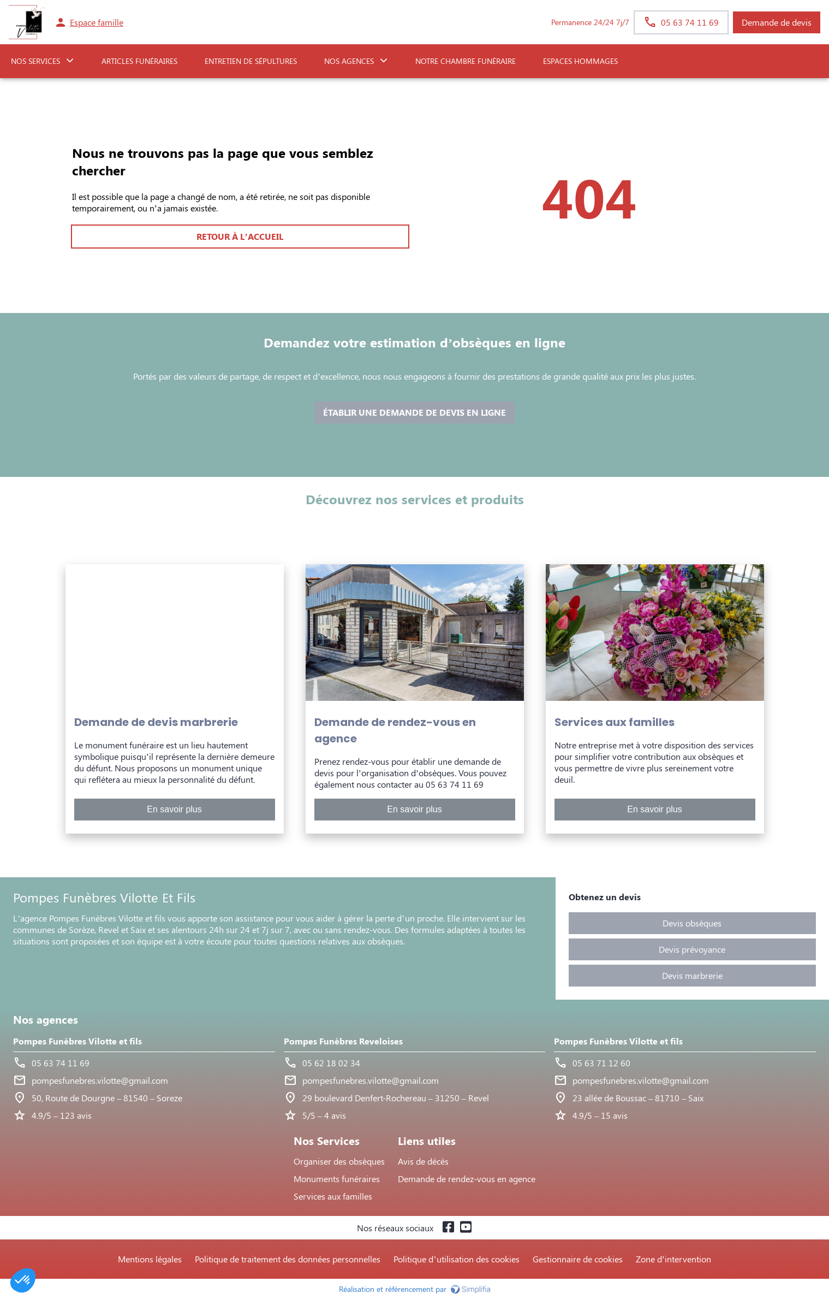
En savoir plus (174, 809)
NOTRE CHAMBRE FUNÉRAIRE (465, 61)
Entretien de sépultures (251, 61)
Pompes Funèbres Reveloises (343, 1041)
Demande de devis (777, 22)
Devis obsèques (692, 923)
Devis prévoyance (692, 949)
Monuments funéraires (337, 1178)
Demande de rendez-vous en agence (466, 1178)
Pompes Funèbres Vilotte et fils (77, 1041)
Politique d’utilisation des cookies (456, 1259)
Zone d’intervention (673, 1259)
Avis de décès (423, 1161)
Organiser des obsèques (339, 1161)
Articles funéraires (139, 61)
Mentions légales (150, 1259)
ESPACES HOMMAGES (580, 61)
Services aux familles (333, 1196)
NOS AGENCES (349, 61)
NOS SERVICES (35, 61)
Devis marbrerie (692, 975)
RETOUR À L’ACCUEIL (239, 236)
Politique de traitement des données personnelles (287, 1259)
